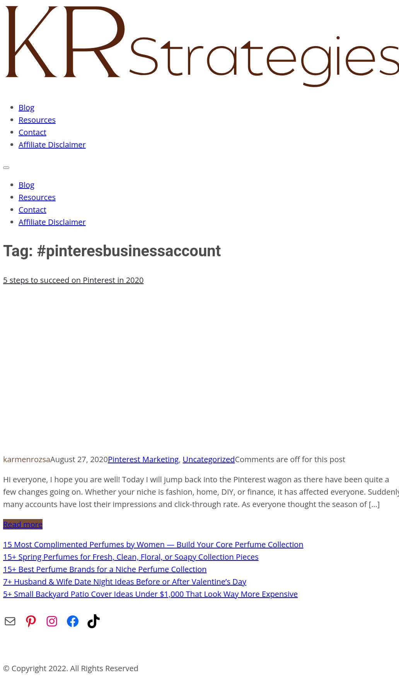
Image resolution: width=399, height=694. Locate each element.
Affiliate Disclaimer (52, 144)
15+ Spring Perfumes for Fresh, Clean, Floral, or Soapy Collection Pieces (131, 557)
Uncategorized (209, 459)
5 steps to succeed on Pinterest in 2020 (73, 280)
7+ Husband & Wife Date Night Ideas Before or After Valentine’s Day (124, 581)
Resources (37, 120)
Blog (26, 107)
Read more (23, 524)
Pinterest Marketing (143, 459)
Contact (32, 132)
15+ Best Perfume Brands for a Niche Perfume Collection (105, 569)
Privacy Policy (165, 648)
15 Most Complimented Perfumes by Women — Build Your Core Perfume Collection (153, 544)
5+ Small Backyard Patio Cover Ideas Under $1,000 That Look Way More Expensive (150, 594)
